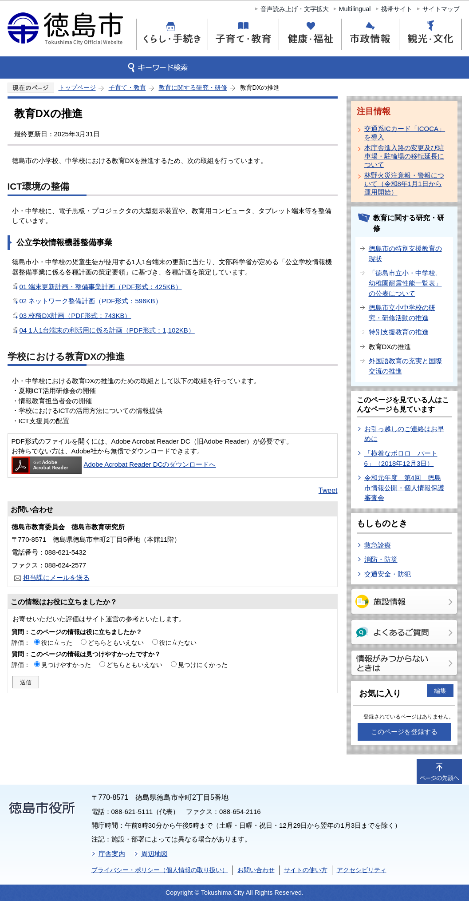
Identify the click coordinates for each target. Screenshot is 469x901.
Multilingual (355, 8)
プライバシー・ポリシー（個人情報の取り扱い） (159, 869)
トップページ (77, 87)
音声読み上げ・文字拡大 (294, 8)
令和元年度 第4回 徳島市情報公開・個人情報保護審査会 (404, 487)
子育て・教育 (127, 87)
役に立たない (178, 642)
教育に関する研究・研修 (193, 87)
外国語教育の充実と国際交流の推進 (405, 366)
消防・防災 (381, 559)
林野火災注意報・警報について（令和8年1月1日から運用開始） (404, 183)
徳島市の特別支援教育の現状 (405, 253)
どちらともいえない (116, 642)
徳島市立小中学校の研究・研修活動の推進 (402, 313)
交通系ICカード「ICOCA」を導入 (404, 133)
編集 (440, 690)
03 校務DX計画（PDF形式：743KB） (75, 315)
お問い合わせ (256, 869)
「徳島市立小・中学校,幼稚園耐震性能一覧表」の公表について (405, 283)
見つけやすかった (66, 664)
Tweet (328, 490)
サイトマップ (441, 8)
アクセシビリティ (361, 869)
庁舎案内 (112, 853)
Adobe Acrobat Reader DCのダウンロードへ (114, 464)
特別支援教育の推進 (399, 332)
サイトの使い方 (305, 869)
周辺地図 (154, 853)
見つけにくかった (203, 664)
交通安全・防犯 (387, 574)
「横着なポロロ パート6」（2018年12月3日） (400, 458)
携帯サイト (396, 8)
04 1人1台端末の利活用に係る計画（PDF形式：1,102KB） (107, 330)
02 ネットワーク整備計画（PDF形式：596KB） (91, 301)
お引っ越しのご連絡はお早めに (404, 434)
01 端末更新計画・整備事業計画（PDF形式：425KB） (101, 286)
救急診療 (377, 545)
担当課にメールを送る (56, 577)
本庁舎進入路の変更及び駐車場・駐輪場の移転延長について (404, 156)
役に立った (56, 642)
